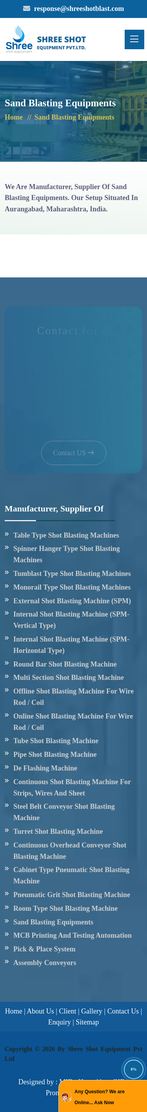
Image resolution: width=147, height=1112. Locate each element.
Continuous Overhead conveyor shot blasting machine (69, 850)
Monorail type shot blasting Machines (72, 587)
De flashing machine (45, 768)
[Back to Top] (131, 1069)
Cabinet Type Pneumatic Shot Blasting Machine (71, 875)
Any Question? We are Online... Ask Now (99, 1097)
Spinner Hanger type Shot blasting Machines (66, 554)
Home (14, 117)
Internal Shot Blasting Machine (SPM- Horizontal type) (71, 644)
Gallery (91, 1011)
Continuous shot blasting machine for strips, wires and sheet (72, 787)
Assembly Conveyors (44, 963)
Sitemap (87, 1022)
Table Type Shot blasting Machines (66, 535)
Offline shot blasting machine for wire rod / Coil (73, 696)
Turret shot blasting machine (58, 831)
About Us (40, 1011)
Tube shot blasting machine (55, 741)
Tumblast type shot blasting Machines (72, 573)
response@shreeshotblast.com (79, 9)
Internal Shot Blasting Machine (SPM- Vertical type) (71, 619)
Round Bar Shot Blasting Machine (65, 664)
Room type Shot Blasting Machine (65, 908)
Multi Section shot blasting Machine (68, 677)
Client (67, 1011)
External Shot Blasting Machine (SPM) (72, 601)
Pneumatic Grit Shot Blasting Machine (71, 895)
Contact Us (123, 1011)
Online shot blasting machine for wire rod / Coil (73, 721)
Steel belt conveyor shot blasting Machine (64, 812)
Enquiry (59, 1022)
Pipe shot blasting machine (55, 754)
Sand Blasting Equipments (53, 922)
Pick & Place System (44, 949)
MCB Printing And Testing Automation (72, 935)
